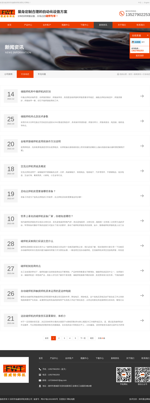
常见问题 (42, 74)
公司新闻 (8, 74)
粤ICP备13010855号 (49, 399)
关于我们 (130, 358)
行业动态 (25, 74)
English (146, 2)
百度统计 (63, 399)
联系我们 (146, 358)
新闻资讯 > (138, 74)
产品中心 (54, 358)
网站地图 (71, 399)
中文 (140, 2)
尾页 (92, 338)
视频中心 (84, 358)
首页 (46, 338)
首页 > (131, 74)
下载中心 (100, 358)
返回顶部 (140, 55)
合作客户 (69, 358)
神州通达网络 (144, 399)
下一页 (83, 338)
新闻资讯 (115, 358)
